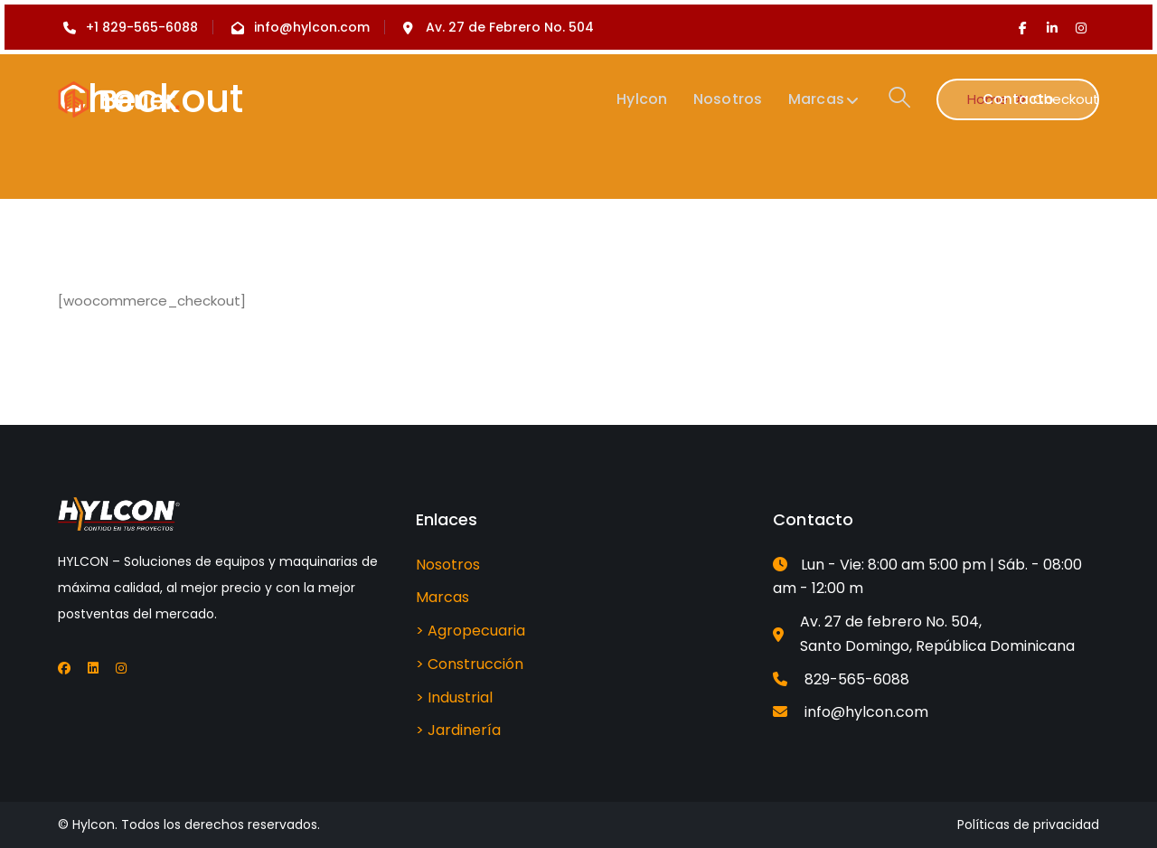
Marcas (442, 597)
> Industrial (454, 697)
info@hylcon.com (866, 712)
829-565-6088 (856, 679)
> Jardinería (458, 730)
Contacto (1018, 99)
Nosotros (448, 564)
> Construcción (469, 664)
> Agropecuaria (470, 630)
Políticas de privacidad (1028, 824)
